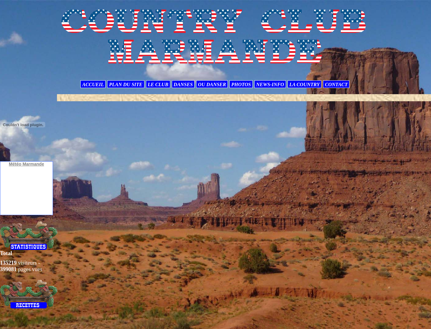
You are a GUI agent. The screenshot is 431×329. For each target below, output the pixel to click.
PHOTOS (241, 84)
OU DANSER (212, 84)
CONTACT (336, 84)
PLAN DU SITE (125, 84)
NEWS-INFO (270, 84)
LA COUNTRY (304, 84)
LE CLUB (158, 84)
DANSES (183, 84)
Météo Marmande (26, 164)
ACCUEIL (93, 84)
